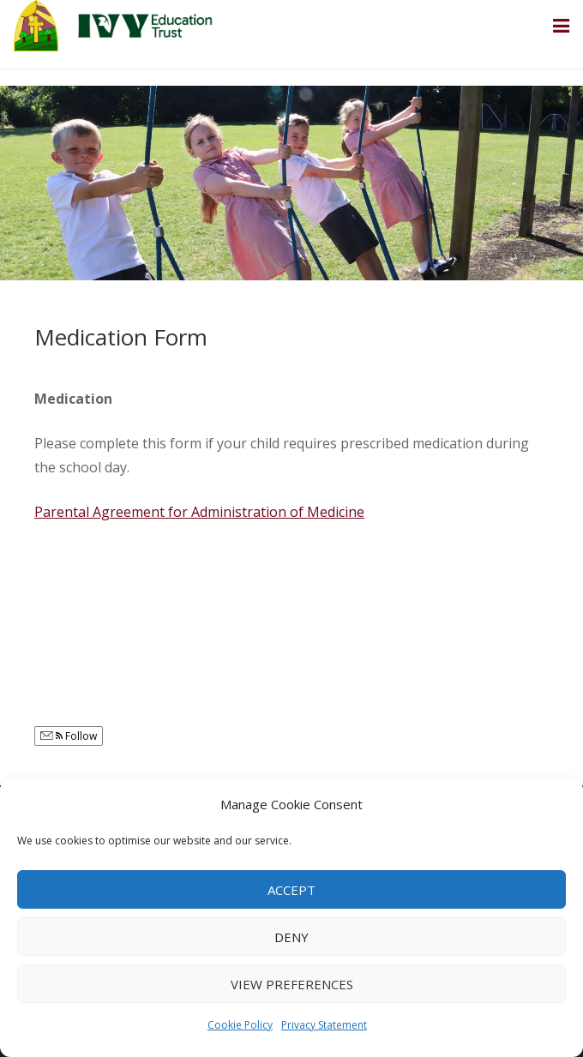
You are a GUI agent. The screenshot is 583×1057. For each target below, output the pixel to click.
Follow (68, 736)
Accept (291, 889)
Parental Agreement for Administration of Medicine (199, 511)
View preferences (292, 984)
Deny (291, 937)
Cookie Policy (240, 1025)
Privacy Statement (324, 1025)
